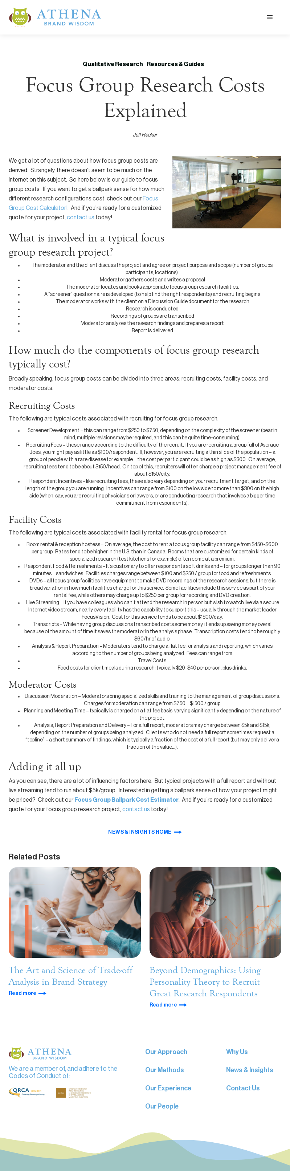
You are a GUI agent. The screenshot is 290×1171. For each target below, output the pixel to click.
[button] (270, 17)
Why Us (237, 1052)
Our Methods (164, 1070)
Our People (162, 1106)
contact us (81, 217)
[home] (55, 17)
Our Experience (168, 1088)
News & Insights (249, 1070)
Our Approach (166, 1052)
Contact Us (243, 1088)
